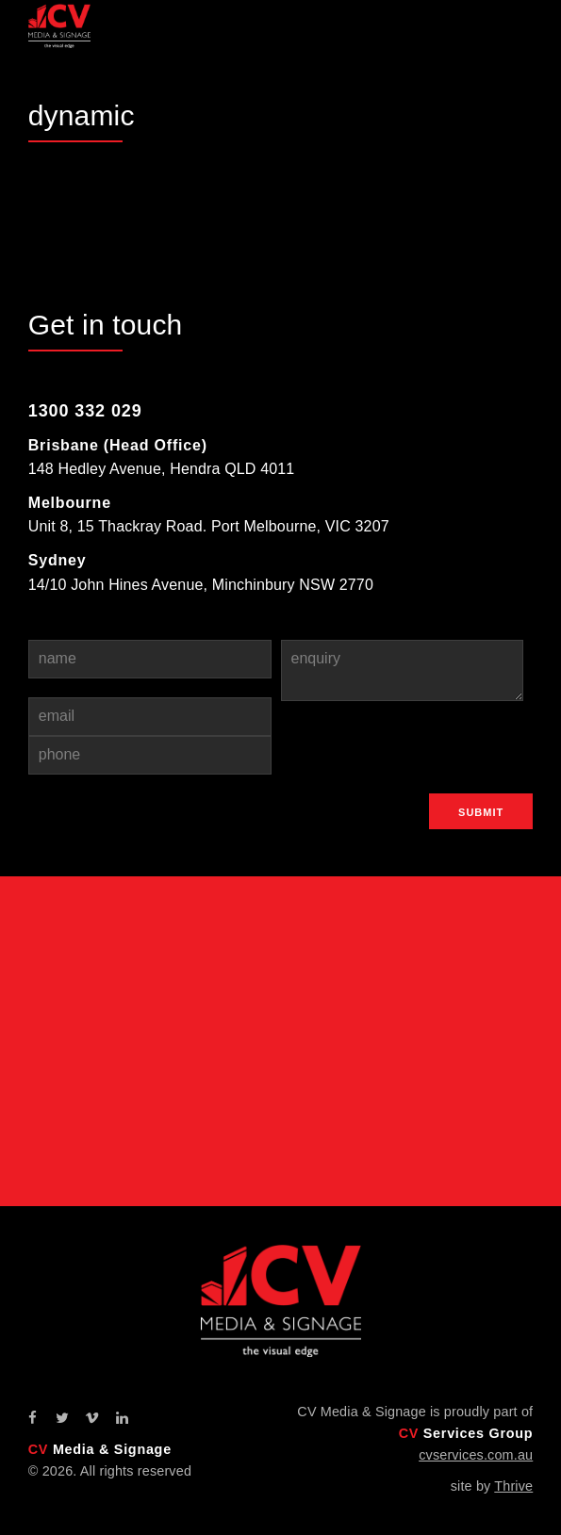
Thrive (513, 1486)
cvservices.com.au (476, 1454)
